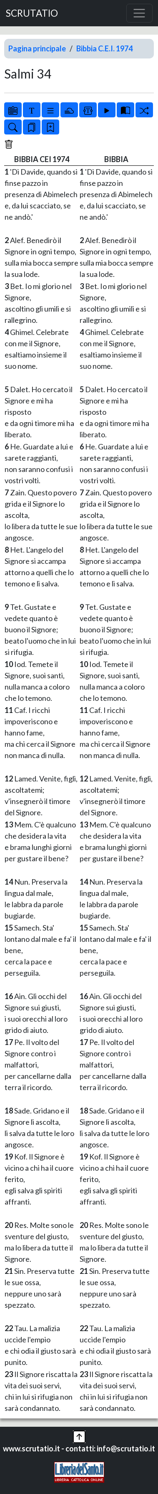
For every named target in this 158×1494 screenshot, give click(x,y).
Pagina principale (37, 48)
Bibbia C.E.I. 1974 (104, 48)
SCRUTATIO (32, 13)
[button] (79, 1436)
